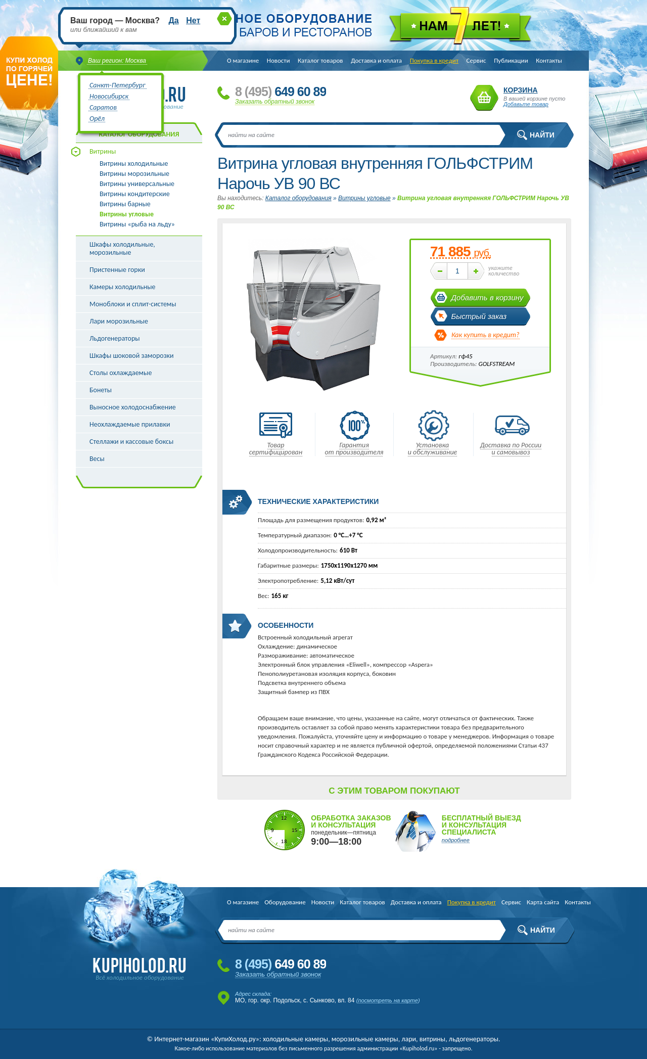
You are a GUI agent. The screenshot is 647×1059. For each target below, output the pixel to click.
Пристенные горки (117, 269)
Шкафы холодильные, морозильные (122, 248)
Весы (97, 458)
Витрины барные (125, 204)
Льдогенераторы (114, 338)
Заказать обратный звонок (274, 101)
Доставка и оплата (376, 60)
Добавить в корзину (487, 297)
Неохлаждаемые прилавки (129, 424)
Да (173, 20)
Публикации (511, 60)
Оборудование (284, 902)
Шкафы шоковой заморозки (131, 355)
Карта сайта (543, 902)
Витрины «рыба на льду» (137, 224)
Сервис (476, 60)
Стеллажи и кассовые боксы (131, 441)
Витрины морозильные (134, 174)
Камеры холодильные (122, 287)
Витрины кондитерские (135, 194)
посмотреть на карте (388, 1000)
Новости (278, 60)
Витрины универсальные (137, 184)
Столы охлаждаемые (120, 373)
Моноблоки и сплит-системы (132, 304)
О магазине (243, 60)
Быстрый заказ (479, 316)
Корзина (484, 98)
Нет (193, 20)
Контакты (549, 60)
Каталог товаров (320, 60)
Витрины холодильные (134, 164)
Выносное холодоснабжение (132, 407)
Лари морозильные (118, 321)
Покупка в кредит (434, 60)
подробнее (456, 840)
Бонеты (100, 390)
